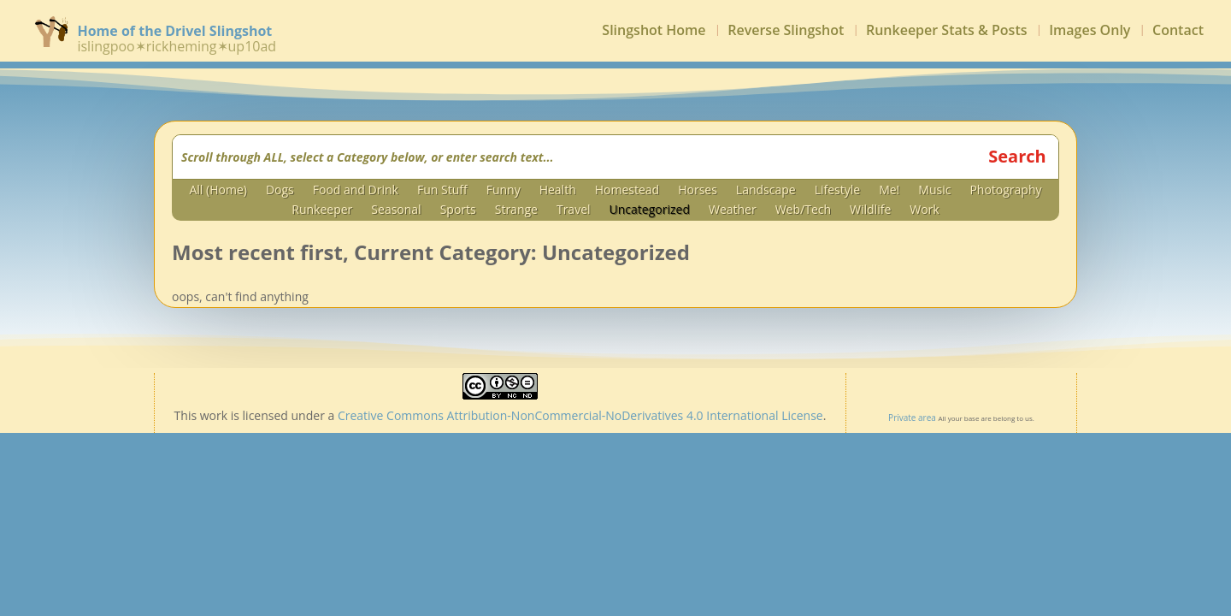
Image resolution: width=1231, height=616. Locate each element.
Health (557, 192)
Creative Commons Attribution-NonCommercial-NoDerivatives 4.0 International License (580, 415)
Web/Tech (803, 211)
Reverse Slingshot (785, 33)
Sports (458, 211)
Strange (516, 211)
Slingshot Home (653, 33)
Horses (697, 192)
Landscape (766, 192)
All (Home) (217, 192)
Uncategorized (650, 211)
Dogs (280, 192)
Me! (889, 192)
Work (924, 211)
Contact (1178, 33)
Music (934, 192)
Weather (733, 211)
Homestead (627, 192)
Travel (574, 211)
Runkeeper (322, 211)
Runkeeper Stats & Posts (947, 33)
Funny (503, 192)
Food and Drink (355, 192)
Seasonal (396, 211)
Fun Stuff (442, 192)
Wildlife (870, 211)
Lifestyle (837, 192)
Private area (912, 418)
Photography (1005, 192)
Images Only (1089, 33)
